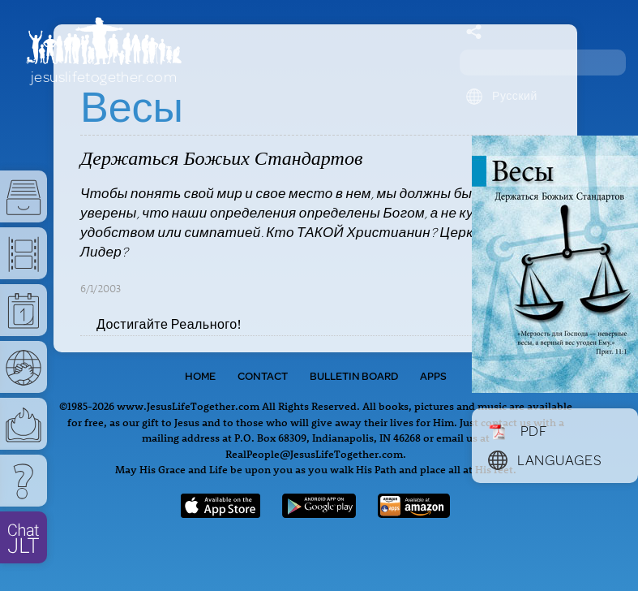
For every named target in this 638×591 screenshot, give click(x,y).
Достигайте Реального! (168, 323)
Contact (263, 376)
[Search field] (543, 62)
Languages (545, 459)
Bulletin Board (354, 376)
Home (200, 376)
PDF (517, 430)
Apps (433, 376)
